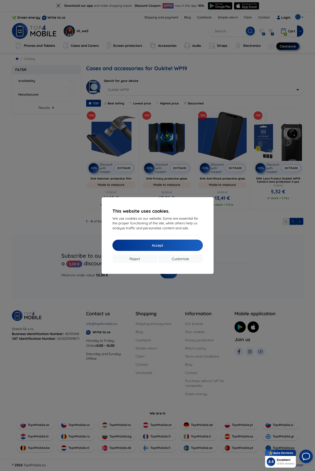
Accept (157, 245)
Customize (180, 259)
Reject (135, 259)
